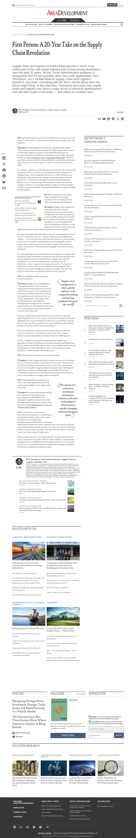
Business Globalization (59, 537)
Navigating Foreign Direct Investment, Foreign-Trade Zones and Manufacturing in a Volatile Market (28, 706)
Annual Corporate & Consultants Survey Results (80, 811)
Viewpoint (52, 603)
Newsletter (18, 808)
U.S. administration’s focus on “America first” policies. (35, 406)
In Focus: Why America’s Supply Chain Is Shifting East (26, 209)
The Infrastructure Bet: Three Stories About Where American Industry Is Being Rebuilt (29, 722)
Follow (61, 20)
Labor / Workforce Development (52, 809)
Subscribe (112, 5)
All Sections (122, 24)
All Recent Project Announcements (97, 305)
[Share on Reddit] (5, 176)
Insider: (105, 718)
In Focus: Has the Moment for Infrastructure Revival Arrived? (25, 214)
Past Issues (81, 694)
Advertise (32, 5)
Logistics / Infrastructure (41, 35)
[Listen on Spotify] (29, 736)
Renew (120, 5)
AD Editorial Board (99, 24)
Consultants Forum (20, 5)
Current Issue (19, 812)
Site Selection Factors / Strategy (33, 481)
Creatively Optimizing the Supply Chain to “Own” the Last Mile (25, 220)
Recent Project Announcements (52, 816)
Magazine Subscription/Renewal (23, 802)
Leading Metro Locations (78, 815)
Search (75, 20)
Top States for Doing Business (80, 819)
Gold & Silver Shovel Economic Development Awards (80, 806)
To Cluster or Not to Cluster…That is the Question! (38, 483)
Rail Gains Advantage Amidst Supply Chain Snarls (37, 491)
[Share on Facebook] (5, 170)
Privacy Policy (74, 836)
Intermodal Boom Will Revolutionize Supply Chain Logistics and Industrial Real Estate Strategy (43, 509)
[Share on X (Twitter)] (5, 164)
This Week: (106, 723)
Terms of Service (85, 836)
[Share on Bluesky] (5, 182)
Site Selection (46, 812)
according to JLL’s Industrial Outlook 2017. (48, 157)
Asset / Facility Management (51, 806)
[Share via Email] (5, 188)
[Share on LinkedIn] (5, 158)
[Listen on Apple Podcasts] (29, 732)
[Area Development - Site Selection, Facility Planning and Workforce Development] (68, 12)
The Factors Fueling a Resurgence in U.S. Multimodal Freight (25, 203)
